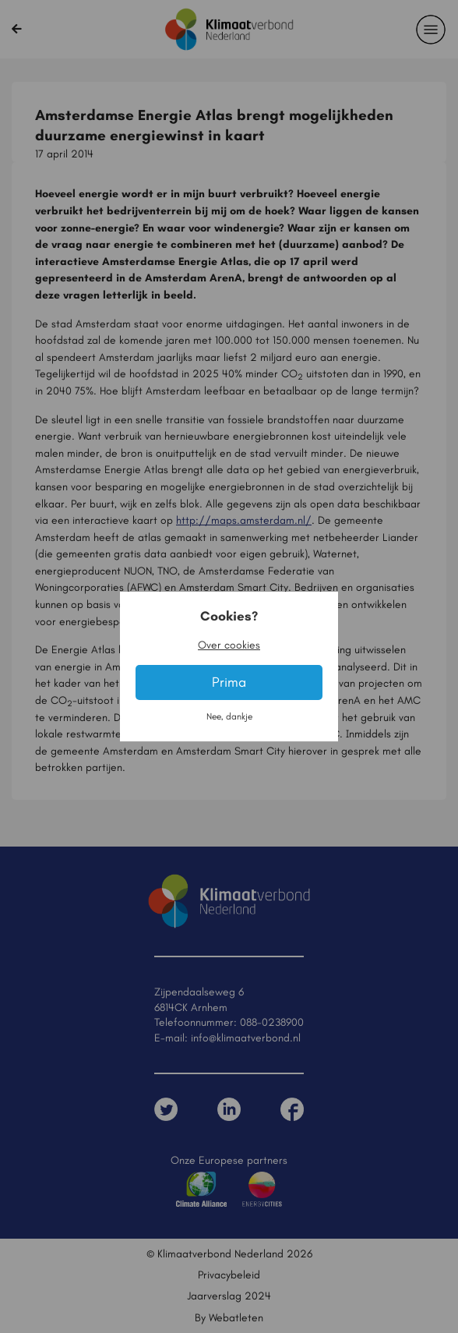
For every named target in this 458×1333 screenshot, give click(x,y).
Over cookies (229, 645)
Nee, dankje (229, 716)
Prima (229, 682)
